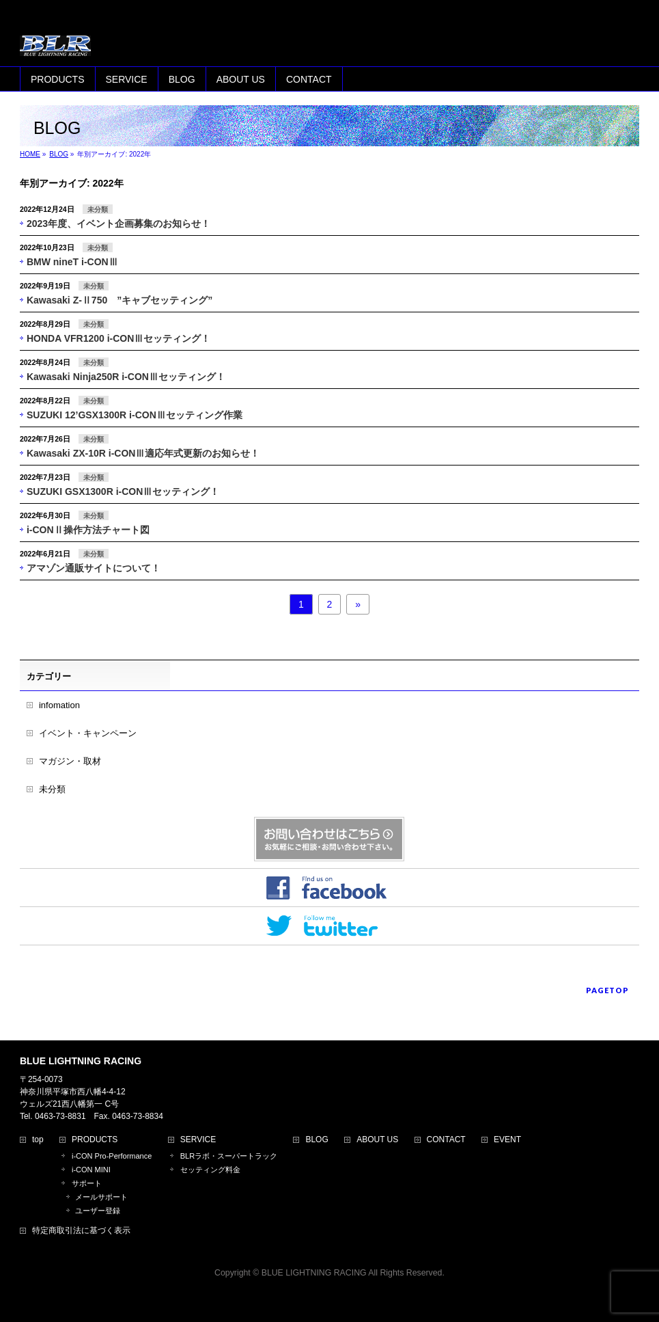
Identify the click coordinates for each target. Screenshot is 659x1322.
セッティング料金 (210, 1169)
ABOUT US (377, 1139)
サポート (87, 1183)
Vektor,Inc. (395, 1287)
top (38, 1139)
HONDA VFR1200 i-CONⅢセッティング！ (118, 338)
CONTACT (446, 1139)
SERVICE (198, 1139)
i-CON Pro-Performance (112, 1156)
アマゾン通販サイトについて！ (93, 568)
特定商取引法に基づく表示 (81, 1230)
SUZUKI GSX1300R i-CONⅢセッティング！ (123, 491)
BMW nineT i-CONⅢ (72, 261)
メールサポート (101, 1197)
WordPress (267, 1287)
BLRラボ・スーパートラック (228, 1156)
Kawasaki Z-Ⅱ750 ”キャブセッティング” (119, 300)
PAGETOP (607, 990)
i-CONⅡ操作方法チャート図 (88, 529)
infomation (59, 705)
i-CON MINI (91, 1169)
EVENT (507, 1139)
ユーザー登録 (97, 1210)
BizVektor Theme (330, 1287)
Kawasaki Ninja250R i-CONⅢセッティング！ (126, 376)
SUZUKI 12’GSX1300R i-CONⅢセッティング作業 (134, 414)
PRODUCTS (94, 1139)
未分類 (97, 209)
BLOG (316, 1139)
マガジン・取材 (70, 761)
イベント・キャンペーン (88, 733)
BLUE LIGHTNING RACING (314, 1273)
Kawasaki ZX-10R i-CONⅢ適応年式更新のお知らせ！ (143, 453)
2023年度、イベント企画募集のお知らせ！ (118, 223)
